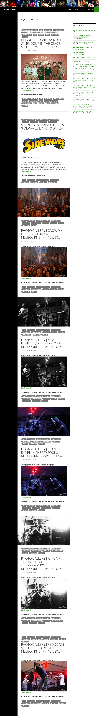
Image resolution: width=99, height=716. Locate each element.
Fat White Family (59, 30)
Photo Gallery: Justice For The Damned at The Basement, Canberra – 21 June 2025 (84, 87)
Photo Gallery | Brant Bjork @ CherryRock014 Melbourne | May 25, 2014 (41, 452)
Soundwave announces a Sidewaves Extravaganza (42, 126)
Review (76, 9)
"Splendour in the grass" (30, 30)
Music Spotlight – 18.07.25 (81, 61)
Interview (90, 9)
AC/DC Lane (31, 220)
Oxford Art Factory (51, 32)
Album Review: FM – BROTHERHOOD (79, 53)
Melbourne (33, 32)
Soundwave (37, 175)
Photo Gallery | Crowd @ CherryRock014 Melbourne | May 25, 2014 (42, 234)
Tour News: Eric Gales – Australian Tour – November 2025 (83, 43)
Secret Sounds (27, 34)
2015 (24, 119)
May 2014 (61, 223)
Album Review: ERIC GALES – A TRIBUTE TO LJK (82, 48)
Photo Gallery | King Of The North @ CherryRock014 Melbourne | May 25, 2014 (41, 563)
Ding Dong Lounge (42, 119)
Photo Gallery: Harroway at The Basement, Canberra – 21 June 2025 (84, 100)
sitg (35, 34)
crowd (45, 223)
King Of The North (57, 550)
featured (53, 223)
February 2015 (55, 119)
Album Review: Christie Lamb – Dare (84, 57)
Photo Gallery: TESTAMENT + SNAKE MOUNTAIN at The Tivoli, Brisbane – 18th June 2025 (83, 106)
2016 (41, 30)
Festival (41, 282)
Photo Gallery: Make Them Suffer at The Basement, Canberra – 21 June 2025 (84, 80)
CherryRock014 (36, 223)
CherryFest (34, 282)
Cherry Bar (48, 30)
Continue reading (27, 90)
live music (25, 122)
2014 (24, 220)
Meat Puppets (27, 334)
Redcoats (26, 641)
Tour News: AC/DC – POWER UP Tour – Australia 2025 (83, 74)
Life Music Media (9, 9)
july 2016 (25, 32)
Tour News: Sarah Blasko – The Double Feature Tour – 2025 (82, 112)
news (41, 32)
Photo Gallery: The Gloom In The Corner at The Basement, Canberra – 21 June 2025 (84, 93)
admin (35, 50)
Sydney (41, 34)
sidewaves (43, 122)
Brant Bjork (26, 441)
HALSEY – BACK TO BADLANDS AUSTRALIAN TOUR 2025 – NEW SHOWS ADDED (83, 36)
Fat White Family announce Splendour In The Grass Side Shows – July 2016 (44, 43)
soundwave (52, 122)
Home (70, 9)
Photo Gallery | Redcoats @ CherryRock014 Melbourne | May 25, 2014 (42, 647)
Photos (83, 9)
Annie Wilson (56, 220)
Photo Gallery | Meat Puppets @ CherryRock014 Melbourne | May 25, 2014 (43, 343)
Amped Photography (43, 220)
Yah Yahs (25, 37)
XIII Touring (55, 34)
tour (47, 34)
